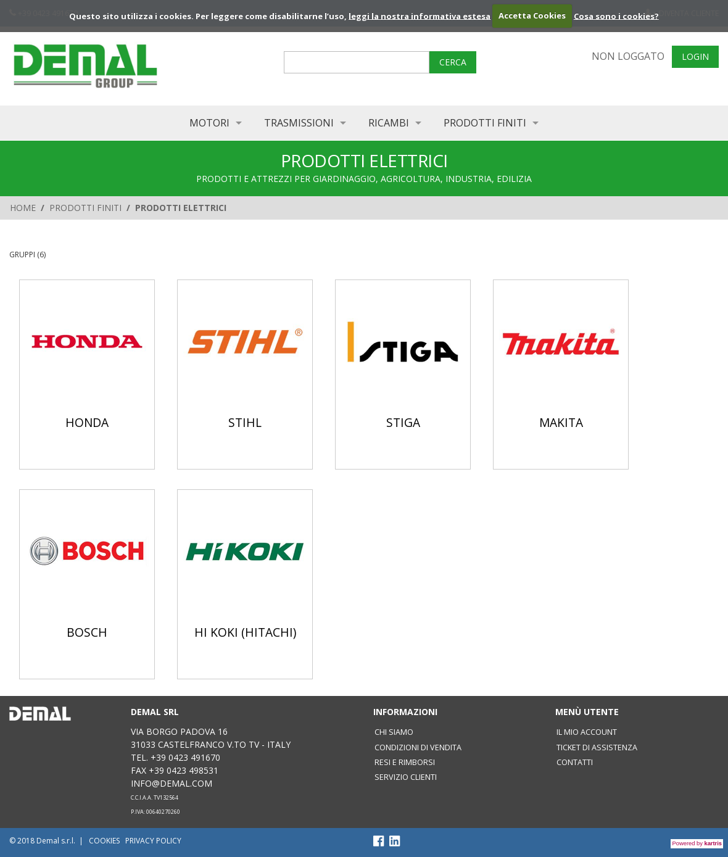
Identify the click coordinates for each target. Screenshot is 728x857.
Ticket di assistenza (596, 747)
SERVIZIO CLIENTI (405, 777)
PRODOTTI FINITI (485, 123)
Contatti (574, 762)
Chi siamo (393, 732)
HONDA (87, 422)
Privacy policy (153, 840)
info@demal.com (171, 783)
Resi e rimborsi (404, 762)
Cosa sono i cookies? (616, 15)
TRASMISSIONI (299, 123)
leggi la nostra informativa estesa (419, 15)
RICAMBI (388, 123)
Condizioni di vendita (417, 747)
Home (23, 207)
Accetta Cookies (532, 15)
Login (695, 56)
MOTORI (209, 123)
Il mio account (586, 732)
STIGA (403, 422)
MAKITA (561, 422)
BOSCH (87, 632)
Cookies (104, 840)
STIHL (245, 422)
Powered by (697, 843)
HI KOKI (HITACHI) (245, 632)
